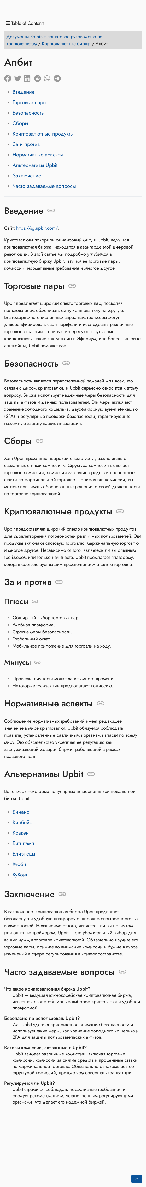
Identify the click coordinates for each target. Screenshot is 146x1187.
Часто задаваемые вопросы (44, 186)
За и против (26, 144)
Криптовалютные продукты (43, 134)
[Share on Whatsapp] (49, 77)
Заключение (27, 175)
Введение (23, 92)
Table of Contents (25, 23)
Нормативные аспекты (38, 155)
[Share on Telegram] (59, 77)
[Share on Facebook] (9, 77)
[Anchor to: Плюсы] (34, 601)
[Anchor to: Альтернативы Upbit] (91, 774)
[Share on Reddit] (39, 77)
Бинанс (21, 812)
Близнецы (24, 854)
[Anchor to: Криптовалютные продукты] (120, 511)
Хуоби (19, 864)
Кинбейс (22, 822)
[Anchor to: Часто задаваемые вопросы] (122, 971)
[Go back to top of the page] (136, 1179)
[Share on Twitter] (19, 77)
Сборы (20, 123)
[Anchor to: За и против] (59, 582)
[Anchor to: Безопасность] (66, 363)
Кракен (21, 833)
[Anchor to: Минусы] (37, 662)
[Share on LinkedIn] (29, 77)
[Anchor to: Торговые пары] (72, 286)
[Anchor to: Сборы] (39, 441)
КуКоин (21, 875)
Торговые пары (29, 102)
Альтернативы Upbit (35, 165)
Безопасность (28, 113)
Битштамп (23, 843)
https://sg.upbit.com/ (36, 228)
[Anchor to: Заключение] (62, 894)
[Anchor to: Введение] (51, 210)
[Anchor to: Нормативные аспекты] (100, 703)
